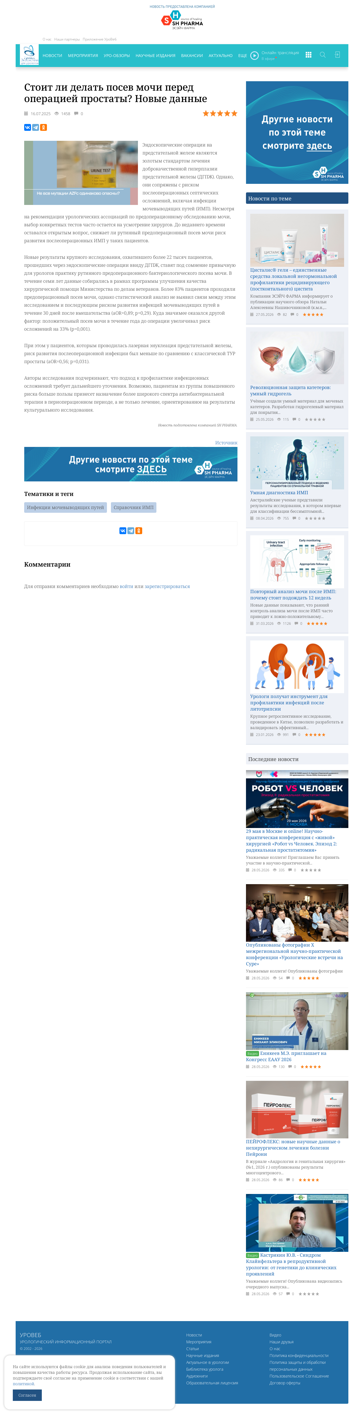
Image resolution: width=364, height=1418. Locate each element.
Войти (337, 55)
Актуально (221, 55)
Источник (226, 443)
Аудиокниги (197, 1376)
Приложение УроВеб (100, 39)
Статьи (192, 1348)
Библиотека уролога (204, 1369)
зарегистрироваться (167, 587)
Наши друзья (281, 1341)
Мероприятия (83, 55)
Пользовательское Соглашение (299, 1376)
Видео (275, 1335)
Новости (52, 55)
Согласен (27, 1395)
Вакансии (192, 55)
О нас (47, 39)
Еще (242, 55)
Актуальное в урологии (207, 1362)
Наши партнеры (67, 39)
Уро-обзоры (117, 55)
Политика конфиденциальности (299, 1355)
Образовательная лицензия (212, 1383)
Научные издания (155, 55)
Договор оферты (285, 1383)
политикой (23, 1383)
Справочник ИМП (134, 508)
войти (126, 587)
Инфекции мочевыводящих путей (65, 508)
